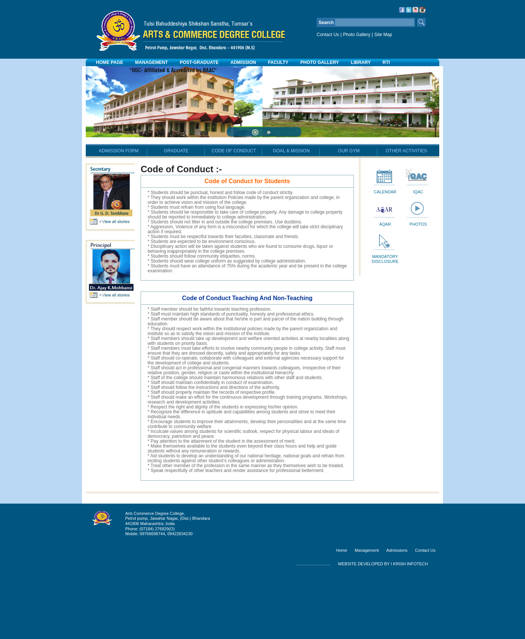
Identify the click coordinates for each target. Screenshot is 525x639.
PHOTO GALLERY (319, 62)
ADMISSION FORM (118, 214)
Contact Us (328, 34)
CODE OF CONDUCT (234, 214)
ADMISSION (243, 62)
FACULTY (278, 62)
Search (421, 22)
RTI (386, 62)
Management (367, 614)
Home (341, 614)
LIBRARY (361, 62)
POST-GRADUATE (199, 62)
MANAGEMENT (151, 62)
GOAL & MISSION (291, 214)
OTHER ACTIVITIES (406, 214)
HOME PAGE (109, 62)
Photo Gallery (356, 34)
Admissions (396, 614)
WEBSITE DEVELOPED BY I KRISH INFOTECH (383, 627)
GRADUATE (176, 214)
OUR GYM (349, 214)
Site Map (383, 34)
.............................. (313, 627)
